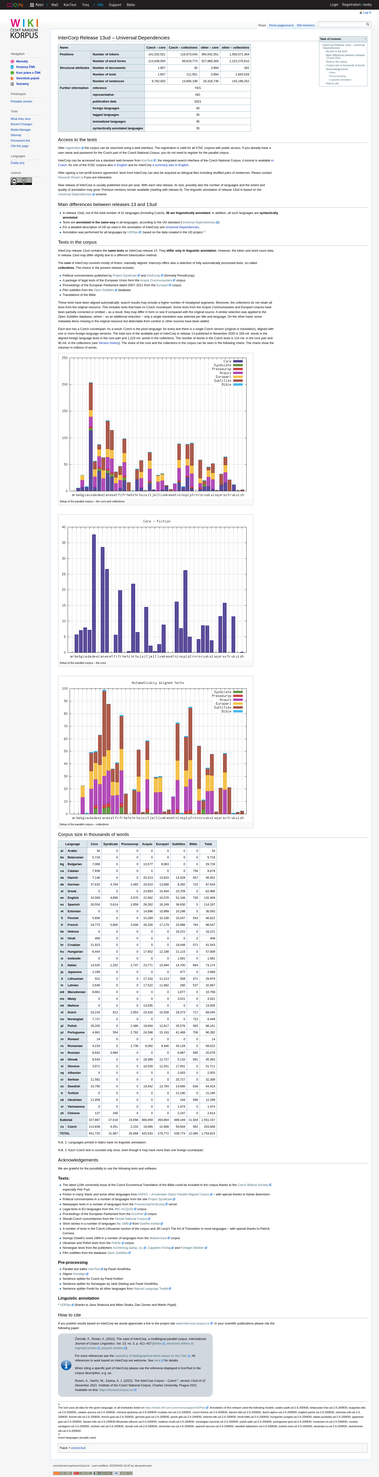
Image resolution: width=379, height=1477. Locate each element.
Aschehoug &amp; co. (128, 1248)
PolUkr (116, 1243)
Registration (351, 5)
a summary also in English (171, 165)
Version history (109, 343)
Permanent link (20, 140)
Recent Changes (21, 124)
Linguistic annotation (340, 79)
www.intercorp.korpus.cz (193, 1323)
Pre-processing (338, 76)
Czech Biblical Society (253, 1185)
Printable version (21, 101)
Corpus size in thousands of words (345, 65)
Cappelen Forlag (159, 1248)
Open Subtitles (104, 290)
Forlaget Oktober (192, 1248)
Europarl (162, 285)
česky (367, 5)
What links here (21, 119)
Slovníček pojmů (27, 78)
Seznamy (22, 84)
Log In (367, 12)
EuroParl (137, 1214)
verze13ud (78, 1448)
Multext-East (158, 1238)
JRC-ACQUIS (123, 1209)
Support (115, 5)
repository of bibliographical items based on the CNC (151, 1356)
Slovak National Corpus (131, 1219)
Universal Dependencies (75, 194)
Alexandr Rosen (69, 177)
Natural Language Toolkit (151, 1288)
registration (73, 148)
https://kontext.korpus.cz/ (116, 1390)
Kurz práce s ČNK (28, 72)
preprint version (112, 1348)
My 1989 (123, 1223)
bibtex (157, 1343)
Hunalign (79, 1274)
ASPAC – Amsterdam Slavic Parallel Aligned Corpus (173, 1194)
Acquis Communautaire (156, 280)
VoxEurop (153, 275)
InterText (94, 1269)
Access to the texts (336, 51)
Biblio (131, 5)
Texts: (333, 72)
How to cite (332, 83)
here (157, 1360)
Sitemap (16, 135)
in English (120, 165)
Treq (85, 5)
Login (334, 5)
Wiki (100, 5)
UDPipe (132, 232)
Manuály (22, 61)
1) (205, 231)
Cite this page (19, 146)
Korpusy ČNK (25, 67)
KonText (70, 5)
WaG (54, 5)
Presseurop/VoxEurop (150, 1204)
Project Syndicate (125, 275)
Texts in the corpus (336, 61)
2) (177, 1379)
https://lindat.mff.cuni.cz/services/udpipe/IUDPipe (175, 1407)
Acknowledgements (337, 69)
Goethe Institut (149, 1223)
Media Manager (21, 130)
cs (22, 163)
